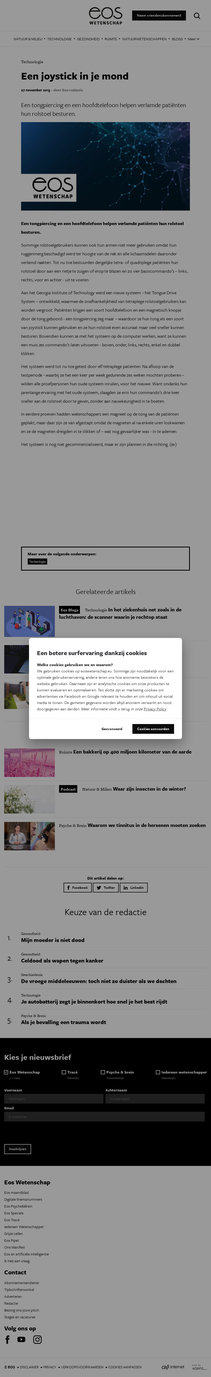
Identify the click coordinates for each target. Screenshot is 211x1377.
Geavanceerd (112, 728)
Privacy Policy (155, 709)
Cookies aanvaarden (153, 728)
